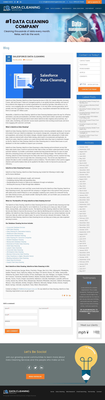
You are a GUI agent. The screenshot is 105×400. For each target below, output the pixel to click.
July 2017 (82, 266)
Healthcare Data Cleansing (15, 233)
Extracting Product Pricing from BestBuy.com (89, 102)
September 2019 (84, 232)
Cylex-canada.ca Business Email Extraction (89, 105)
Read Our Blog (35, 376)
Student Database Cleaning (15, 239)
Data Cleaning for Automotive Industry (19, 231)
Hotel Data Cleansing (13, 246)
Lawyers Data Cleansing (14, 248)
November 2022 (84, 225)
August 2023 (83, 206)
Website (7, 321)
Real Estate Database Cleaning (16, 235)
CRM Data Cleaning (13, 229)
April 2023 (82, 213)
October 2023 (83, 202)
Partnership (90, 8)
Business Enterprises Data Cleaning (18, 254)
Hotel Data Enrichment (14, 260)
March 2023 (83, 216)
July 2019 (82, 236)
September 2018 (84, 259)
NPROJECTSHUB (79, 2)
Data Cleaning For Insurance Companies (19, 237)
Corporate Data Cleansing (15, 250)
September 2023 (84, 204)
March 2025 (83, 163)
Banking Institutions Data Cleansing (18, 258)
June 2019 (82, 239)
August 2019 (83, 234)
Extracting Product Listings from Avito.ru (89, 109)
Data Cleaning (55, 8)
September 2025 (84, 149)
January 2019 (83, 250)
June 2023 (82, 211)
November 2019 (84, 227)
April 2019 (82, 243)
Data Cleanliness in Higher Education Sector (20, 256)
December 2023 (84, 197)
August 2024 (83, 179)
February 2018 (84, 262)
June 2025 (82, 156)
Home (47, 8)
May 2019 (82, 241)
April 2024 (82, 188)
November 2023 (84, 200)
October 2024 (83, 174)
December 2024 (84, 170)
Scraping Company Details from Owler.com (89, 128)
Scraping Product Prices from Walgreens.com (88, 136)
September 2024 (84, 177)
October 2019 (83, 229)
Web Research (66, 8)
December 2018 (84, 252)
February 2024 (84, 193)
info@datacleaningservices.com (54, 2)
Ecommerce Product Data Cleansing (18, 244)
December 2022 (84, 223)
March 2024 (83, 190)
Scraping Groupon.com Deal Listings (88, 124)
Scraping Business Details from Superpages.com (89, 113)
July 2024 (82, 181)
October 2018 (83, 257)
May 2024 (82, 186)
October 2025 (83, 147)
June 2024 (82, 184)
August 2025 (83, 151)
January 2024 (83, 195)
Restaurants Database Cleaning (16, 241)
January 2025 (83, 167)
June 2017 (82, 268)
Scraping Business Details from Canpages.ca (89, 132)
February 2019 (84, 248)
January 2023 (83, 220)
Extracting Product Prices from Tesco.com (89, 120)
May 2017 (82, 271)
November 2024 (84, 172)
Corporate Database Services (16, 227)
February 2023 (84, 218)
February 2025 (84, 165)
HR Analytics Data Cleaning (15, 252)
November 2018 (84, 255)
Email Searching (78, 8)
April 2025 (82, 161)
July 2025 (82, 154)
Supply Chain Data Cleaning (15, 262)
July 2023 (82, 209)
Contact (98, 8)
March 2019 (83, 245)
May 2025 (82, 158)
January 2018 (83, 264)
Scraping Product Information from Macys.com (88, 117)
